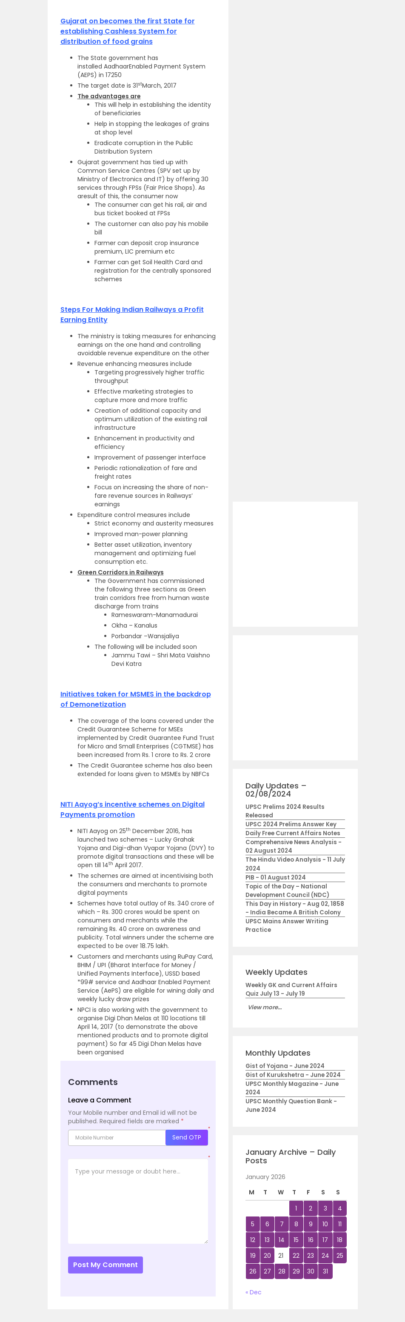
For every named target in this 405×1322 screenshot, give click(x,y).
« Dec (253, 1292)
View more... (265, 1007)
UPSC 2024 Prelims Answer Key (291, 824)
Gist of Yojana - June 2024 (285, 1066)
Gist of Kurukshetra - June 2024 (293, 1075)
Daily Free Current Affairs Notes (292, 833)
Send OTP (186, 1137)
